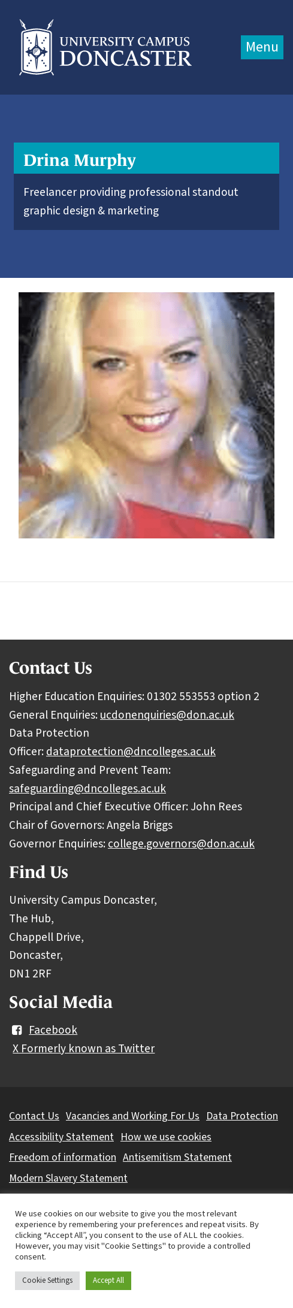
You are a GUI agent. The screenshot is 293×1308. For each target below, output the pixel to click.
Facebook (43, 1030)
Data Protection (242, 1116)
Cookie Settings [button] (47, 1280)
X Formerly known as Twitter (84, 1048)
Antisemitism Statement (177, 1157)
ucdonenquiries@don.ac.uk (167, 715)
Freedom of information (62, 1157)
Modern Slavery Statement (68, 1178)
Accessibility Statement (61, 1137)
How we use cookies (166, 1137)
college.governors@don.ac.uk (181, 843)
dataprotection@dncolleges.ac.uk (131, 751)
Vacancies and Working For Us (133, 1116)
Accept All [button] (108, 1280)
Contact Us (34, 1116)
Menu (262, 47)
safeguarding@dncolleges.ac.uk (87, 788)
